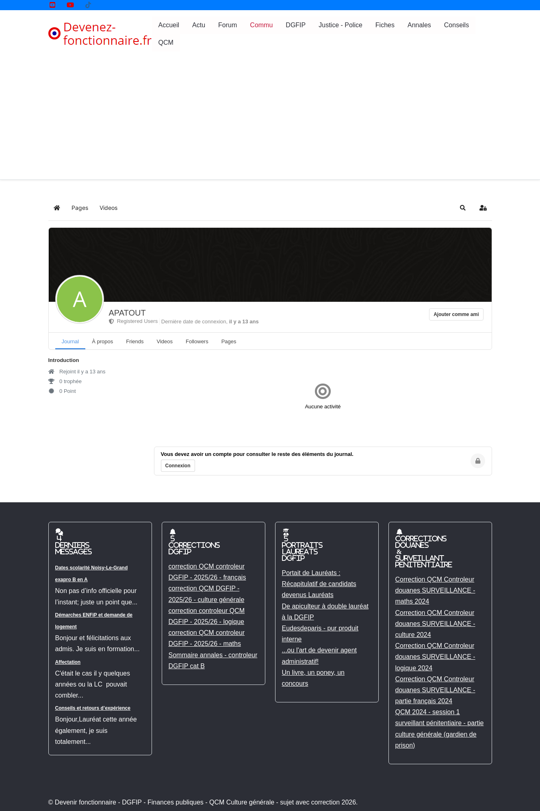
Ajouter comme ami (456, 314)
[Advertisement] (270, 118)
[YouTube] (52, 5)
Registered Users (133, 321)
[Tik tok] (88, 5)
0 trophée (65, 381)
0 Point (62, 391)
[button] (463, 208)
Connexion (178, 466)
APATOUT (127, 312)
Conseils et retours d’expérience (92, 708)
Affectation (68, 662)
